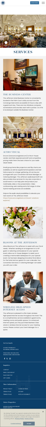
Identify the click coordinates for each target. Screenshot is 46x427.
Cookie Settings (23, 389)
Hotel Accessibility (24, 394)
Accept (29, 423)
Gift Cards (6, 378)
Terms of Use (7, 391)
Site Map (20, 391)
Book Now (34, 3)
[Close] (43, 412)
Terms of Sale (7, 394)
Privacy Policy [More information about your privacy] (19, 419)
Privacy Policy (7, 389)
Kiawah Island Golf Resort (11, 406)
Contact (6, 369)
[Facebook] (4, 359)
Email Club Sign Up (8, 372)
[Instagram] (10, 359)
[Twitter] (7, 359)
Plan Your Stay (7, 375)
